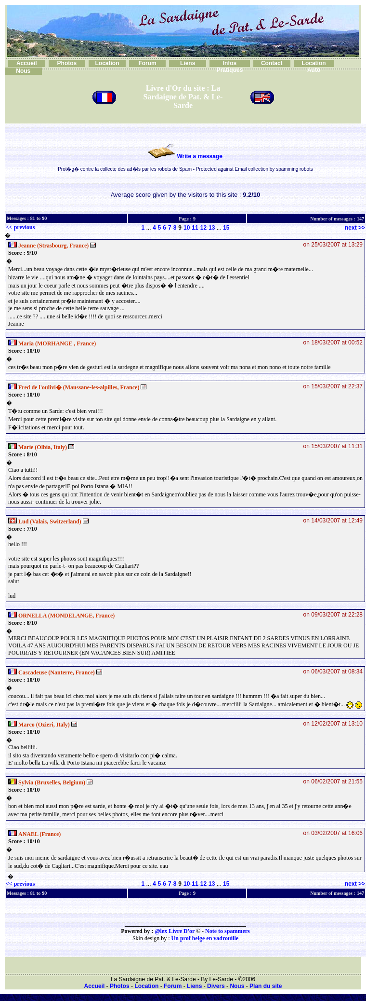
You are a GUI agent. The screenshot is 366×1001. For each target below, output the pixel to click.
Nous (23, 71)
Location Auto (314, 66)
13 (212, 227)
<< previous (20, 227)
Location (107, 63)
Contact (272, 63)
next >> (355, 227)
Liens (187, 63)
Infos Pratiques (230, 66)
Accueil (26, 63)
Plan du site (265, 986)
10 (186, 227)
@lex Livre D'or (175, 931)
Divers (216, 986)
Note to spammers (227, 931)
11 (195, 227)
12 (203, 227)
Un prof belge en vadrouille (205, 938)
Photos (67, 63)
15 (226, 227)
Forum (147, 63)
